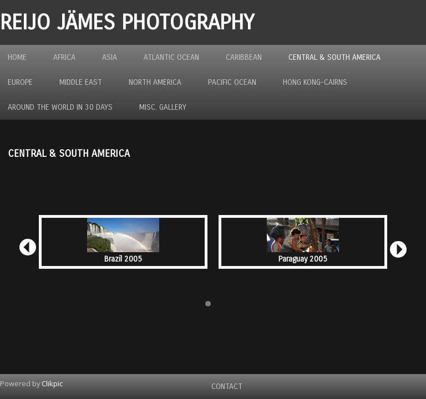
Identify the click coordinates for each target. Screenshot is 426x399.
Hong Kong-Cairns (315, 82)
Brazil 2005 (123, 259)
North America (155, 82)
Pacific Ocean (232, 82)
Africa (64, 57)
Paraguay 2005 (302, 259)
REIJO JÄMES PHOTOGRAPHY (127, 22)
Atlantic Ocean (171, 57)
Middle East (80, 82)
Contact (226, 386)
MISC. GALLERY (162, 107)
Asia (109, 57)
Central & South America (334, 57)
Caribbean (244, 57)
